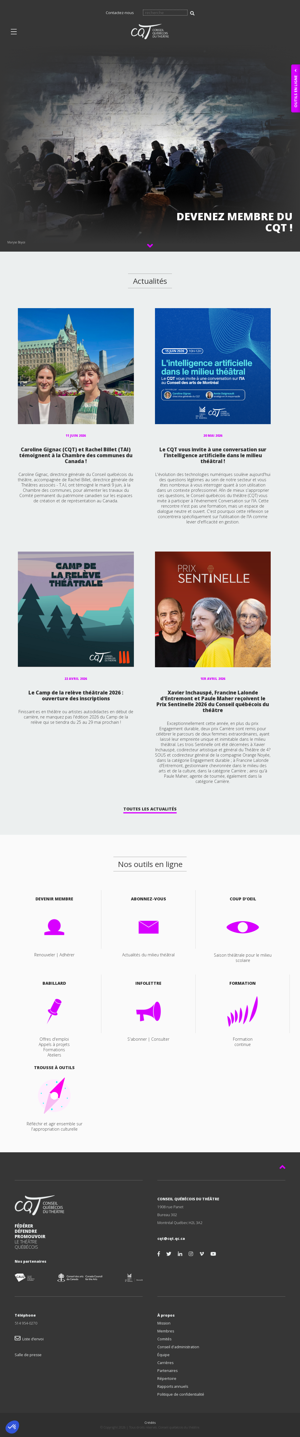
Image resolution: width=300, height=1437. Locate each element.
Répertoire (166, 1378)
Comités (164, 1339)
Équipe (163, 1354)
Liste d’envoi (29, 1339)
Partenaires (167, 1370)
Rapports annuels (172, 1386)
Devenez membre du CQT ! (234, 222)
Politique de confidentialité (180, 1394)
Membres (165, 1331)
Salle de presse (28, 1354)
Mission (164, 1323)
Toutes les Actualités (150, 809)
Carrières (165, 1362)
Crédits (150, 1422)
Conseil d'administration (178, 1346)
